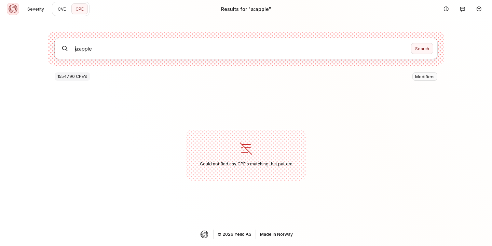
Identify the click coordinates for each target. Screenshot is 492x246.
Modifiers (425, 76)
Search (422, 48)
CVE (62, 9)
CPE (80, 9)
